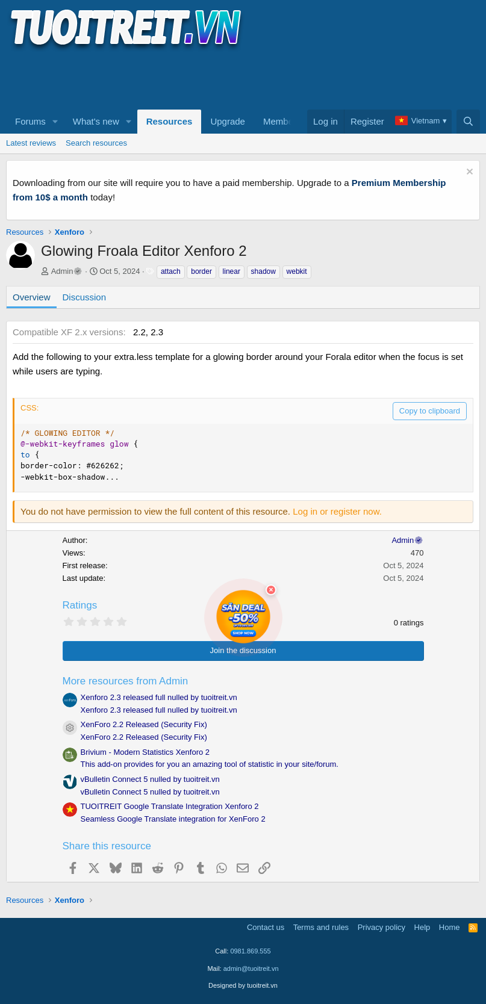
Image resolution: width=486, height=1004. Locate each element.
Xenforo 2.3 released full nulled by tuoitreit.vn (159, 697)
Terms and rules (321, 927)
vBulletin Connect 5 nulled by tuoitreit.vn (150, 779)
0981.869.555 (250, 951)
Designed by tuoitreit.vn (243, 985)
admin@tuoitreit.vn (251, 968)
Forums (30, 121)
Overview (32, 297)
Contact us (265, 927)
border (201, 271)
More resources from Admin (125, 681)
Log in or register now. (337, 511)
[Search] (468, 122)
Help (422, 927)
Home (449, 927)
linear (231, 271)
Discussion (85, 297)
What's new (96, 121)
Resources (169, 121)
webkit (297, 271)
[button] (55, 122)
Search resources (96, 142)
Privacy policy (381, 927)
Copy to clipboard (429, 410)
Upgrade (227, 121)
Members (282, 121)
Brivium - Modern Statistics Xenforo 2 (145, 752)
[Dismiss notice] (468, 173)
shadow (263, 271)
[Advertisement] (225, 79)
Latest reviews (31, 142)
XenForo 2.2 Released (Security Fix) (144, 724)
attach (171, 271)
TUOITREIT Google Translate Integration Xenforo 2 (170, 806)
